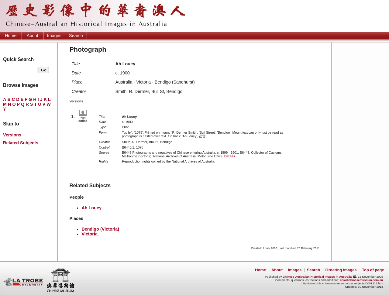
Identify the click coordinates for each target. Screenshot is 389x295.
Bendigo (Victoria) (100, 229)
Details (229, 156)
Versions (12, 134)
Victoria (89, 234)
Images (54, 35)
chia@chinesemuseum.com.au (361, 280)
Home (10, 35)
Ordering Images (341, 270)
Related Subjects (20, 142)
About (32, 35)
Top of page (373, 270)
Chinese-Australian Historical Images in (317, 276)
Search (76, 35)
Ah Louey (91, 207)
